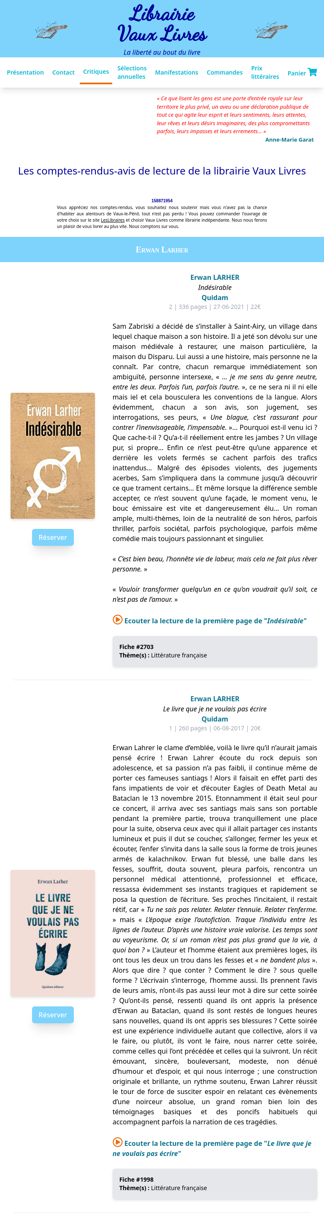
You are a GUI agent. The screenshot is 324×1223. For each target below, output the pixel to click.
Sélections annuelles (131, 72)
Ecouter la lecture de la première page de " (210, 620)
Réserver (53, 537)
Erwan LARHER (214, 277)
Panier (302, 72)
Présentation (25, 72)
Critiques (96, 71)
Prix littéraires (265, 72)
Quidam (215, 297)
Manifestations (176, 72)
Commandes (225, 72)
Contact (63, 72)
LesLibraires (112, 220)
